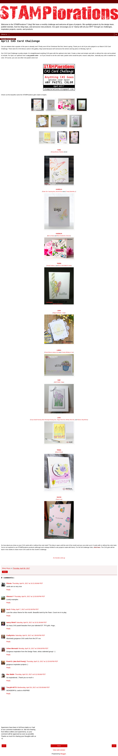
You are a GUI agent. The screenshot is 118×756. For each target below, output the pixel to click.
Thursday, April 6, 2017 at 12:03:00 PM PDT (29, 596)
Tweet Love (59, 499)
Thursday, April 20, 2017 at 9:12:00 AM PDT (30, 674)
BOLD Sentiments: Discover (64, 235)
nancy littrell (11, 622)
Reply (8, 590)
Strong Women (55, 152)
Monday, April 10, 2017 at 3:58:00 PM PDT (33, 648)
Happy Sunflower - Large (59, 312)
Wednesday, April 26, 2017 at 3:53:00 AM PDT (33, 687)
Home (59, 746)
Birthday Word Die (70, 419)
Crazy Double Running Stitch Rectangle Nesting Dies (43, 419)
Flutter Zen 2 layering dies (48, 191)
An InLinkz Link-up (59, 558)
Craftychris (10, 635)
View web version (59, 750)
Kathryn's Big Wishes (82, 419)
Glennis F (10, 596)
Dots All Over (59, 191)
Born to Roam (51, 235)
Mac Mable (10, 674)
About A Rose (59, 452)
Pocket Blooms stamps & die (52, 352)
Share (5, 572)
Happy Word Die (61, 419)
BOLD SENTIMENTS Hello (64, 265)
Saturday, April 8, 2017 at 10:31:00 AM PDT (31, 622)
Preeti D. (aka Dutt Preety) (16, 661)
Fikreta (9, 583)
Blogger (63, 754)
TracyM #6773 (11, 687)
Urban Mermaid (12, 648)
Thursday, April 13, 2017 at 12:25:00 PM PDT (42, 661)
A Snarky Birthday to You (67, 352)
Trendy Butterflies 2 (71, 191)
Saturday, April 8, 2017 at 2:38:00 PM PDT (30, 635)
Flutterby (61, 152)
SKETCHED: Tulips (59, 382)
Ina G (8, 609)
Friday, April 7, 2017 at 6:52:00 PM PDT (25, 609)
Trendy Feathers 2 (51, 265)
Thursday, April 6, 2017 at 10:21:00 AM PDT (27, 583)
